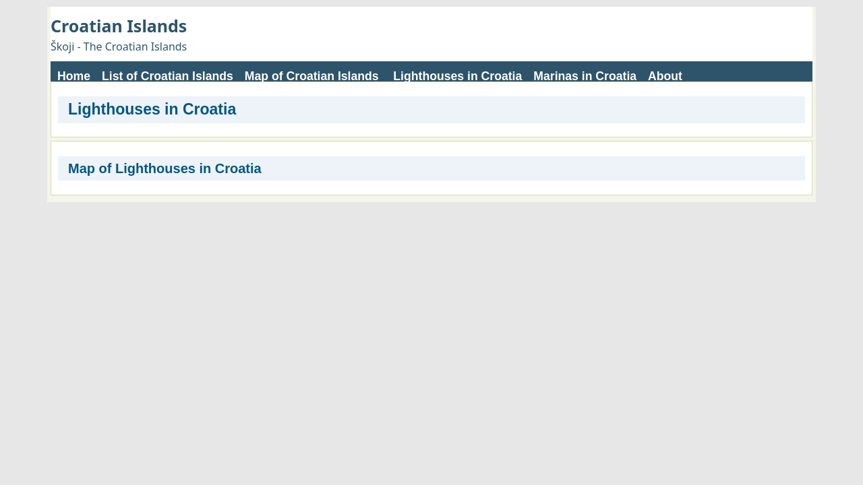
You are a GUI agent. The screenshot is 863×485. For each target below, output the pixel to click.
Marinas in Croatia (584, 76)
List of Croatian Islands (167, 76)
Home (73, 76)
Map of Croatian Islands (312, 76)
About (665, 76)
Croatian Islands (119, 25)
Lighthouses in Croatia (457, 76)
